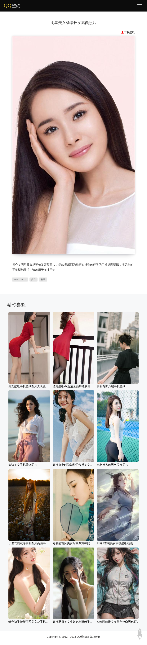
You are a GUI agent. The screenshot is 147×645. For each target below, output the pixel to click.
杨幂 (43, 279)
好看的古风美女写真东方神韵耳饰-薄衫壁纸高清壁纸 (86, 543)
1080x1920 (20, 279)
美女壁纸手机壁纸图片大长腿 (27, 386)
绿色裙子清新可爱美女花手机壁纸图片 (32, 622)
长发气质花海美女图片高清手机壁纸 (31, 543)
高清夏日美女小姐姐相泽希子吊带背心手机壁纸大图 (86, 622)
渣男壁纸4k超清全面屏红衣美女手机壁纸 (79, 386)
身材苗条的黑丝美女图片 (112, 465)
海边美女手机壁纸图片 (22, 465)
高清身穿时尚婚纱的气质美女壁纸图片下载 (80, 465)
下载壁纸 (129, 32)
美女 (33, 279)
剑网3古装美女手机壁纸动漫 (115, 543)
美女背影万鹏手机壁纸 (111, 386)
